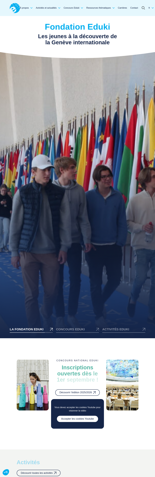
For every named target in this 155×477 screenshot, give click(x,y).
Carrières (122, 8)
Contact (134, 8)
